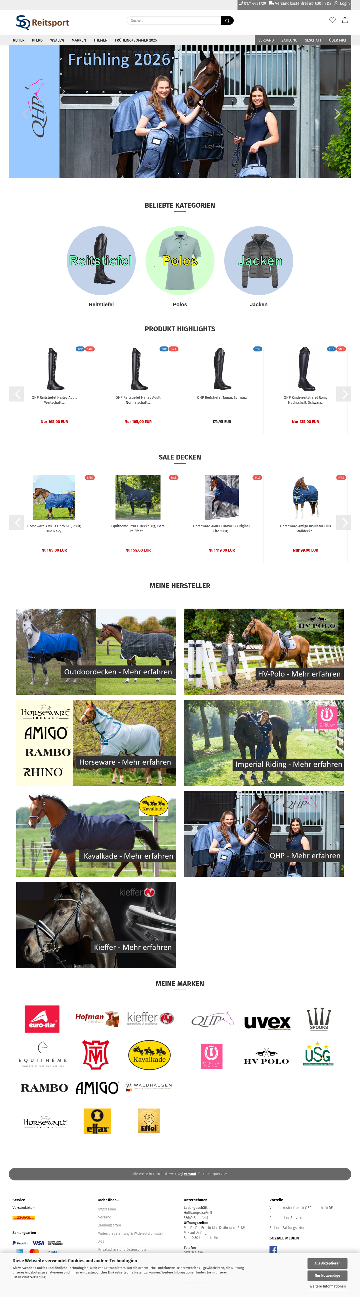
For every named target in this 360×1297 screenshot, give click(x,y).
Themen (101, 40)
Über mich (338, 40)
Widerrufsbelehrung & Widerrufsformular (130, 1233)
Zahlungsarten (109, 1225)
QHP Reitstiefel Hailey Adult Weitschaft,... (54, 400)
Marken (79, 40)
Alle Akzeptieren (327, 1263)
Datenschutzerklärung (29, 1277)
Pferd (37, 40)
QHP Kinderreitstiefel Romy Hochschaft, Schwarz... (306, 400)
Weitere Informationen (328, 1286)
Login (342, 3)
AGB (101, 1241)
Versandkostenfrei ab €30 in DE (300, 3)
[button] (345, 20)
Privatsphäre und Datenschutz (122, 1249)
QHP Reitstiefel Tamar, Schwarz (222, 397)
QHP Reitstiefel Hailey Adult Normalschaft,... (138, 400)
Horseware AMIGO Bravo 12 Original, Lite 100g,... (221, 528)
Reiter (18, 40)
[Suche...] (227, 20)
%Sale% (57, 40)
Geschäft (313, 40)
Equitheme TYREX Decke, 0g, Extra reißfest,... (138, 528)
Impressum (107, 1209)
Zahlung (289, 40)
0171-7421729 (252, 3)
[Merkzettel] (332, 20)
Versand (266, 40)
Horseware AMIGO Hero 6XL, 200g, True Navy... (54, 528)
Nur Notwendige (327, 1275)
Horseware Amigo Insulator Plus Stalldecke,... (305, 528)
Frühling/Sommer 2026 (136, 40)
